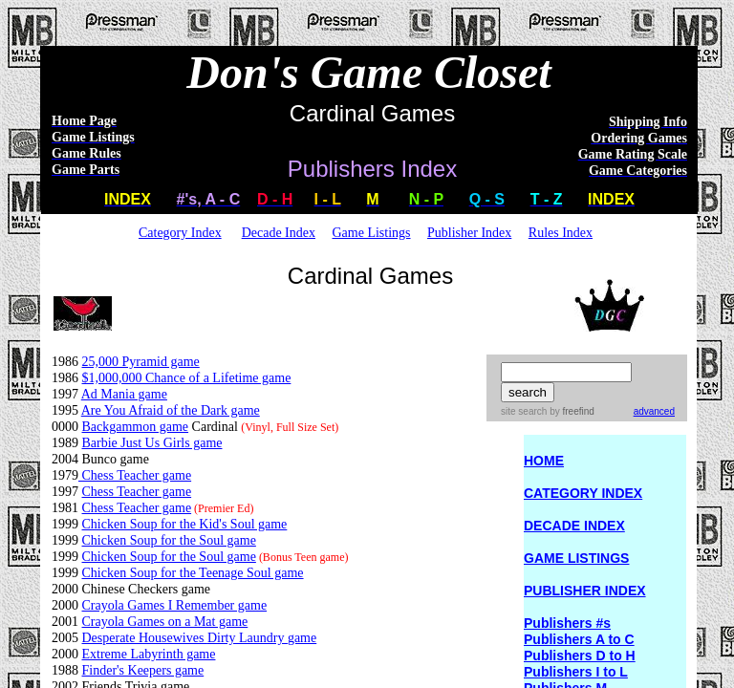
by (570, 411)
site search (524, 411)
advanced (654, 411)
